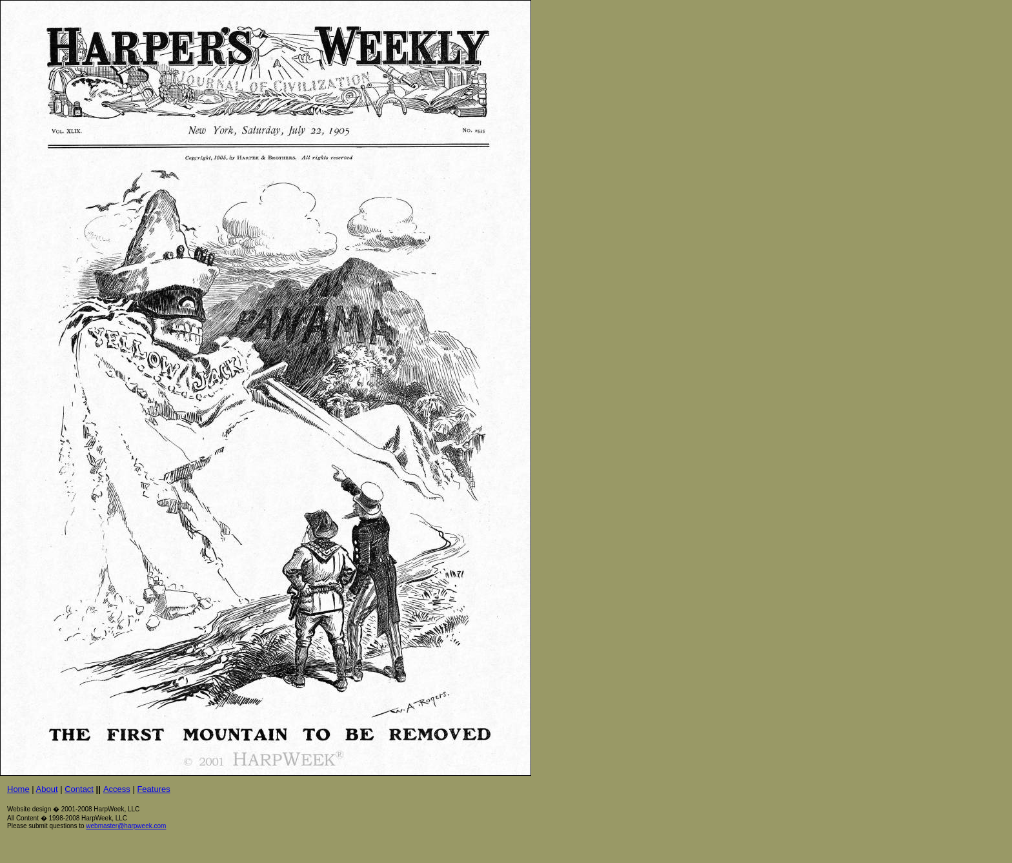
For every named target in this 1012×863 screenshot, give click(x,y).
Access (116, 789)
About (47, 789)
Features (153, 789)
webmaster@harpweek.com (126, 825)
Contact (79, 789)
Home (18, 789)
